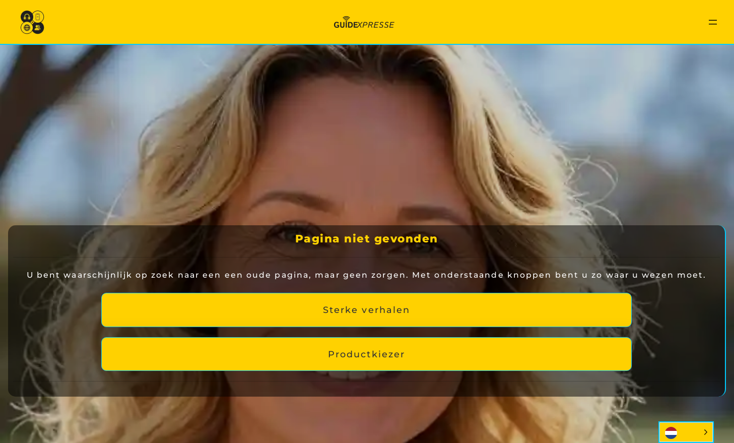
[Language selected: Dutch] (686, 432)
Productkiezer (366, 354)
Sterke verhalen (367, 309)
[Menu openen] (713, 22)
